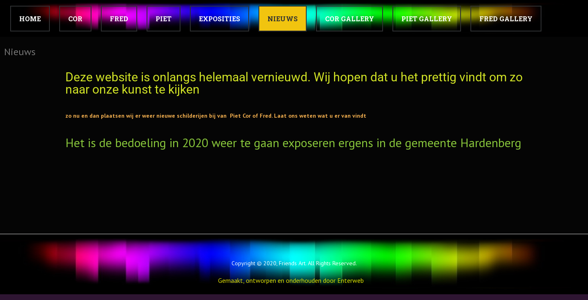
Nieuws (282, 18)
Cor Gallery (349, 18)
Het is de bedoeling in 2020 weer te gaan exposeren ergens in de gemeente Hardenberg (293, 142)
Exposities (219, 18)
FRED (119, 18)
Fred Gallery (505, 18)
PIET (164, 18)
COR (75, 18)
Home (30, 18)
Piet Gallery (426, 18)
